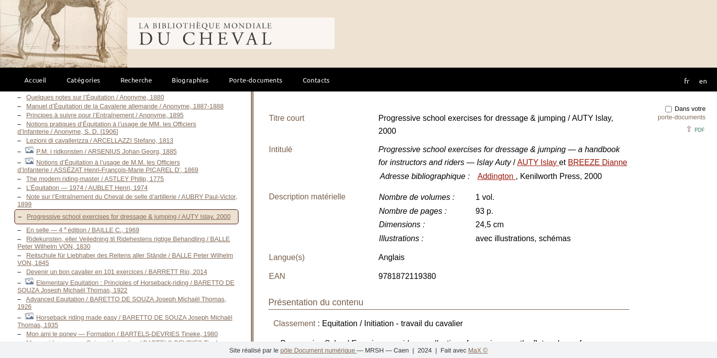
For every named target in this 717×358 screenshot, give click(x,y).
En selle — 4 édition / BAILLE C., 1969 (82, 230)
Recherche (136, 80)
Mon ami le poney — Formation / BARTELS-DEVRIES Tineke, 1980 (122, 334)
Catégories (84, 80)
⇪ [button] (695, 129)
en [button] (703, 80)
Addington (497, 176)
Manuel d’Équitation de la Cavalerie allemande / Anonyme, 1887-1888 (125, 106)
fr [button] (686, 80)
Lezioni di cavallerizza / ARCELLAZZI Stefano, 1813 (99, 140)
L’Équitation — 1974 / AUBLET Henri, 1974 (87, 187)
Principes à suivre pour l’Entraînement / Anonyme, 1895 (105, 115)
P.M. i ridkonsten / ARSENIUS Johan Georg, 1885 (106, 151)
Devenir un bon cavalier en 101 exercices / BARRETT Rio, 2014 (116, 271)
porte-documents (682, 117)
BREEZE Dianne (597, 162)
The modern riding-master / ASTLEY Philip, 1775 (95, 178)
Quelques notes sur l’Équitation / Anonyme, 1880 (95, 97)
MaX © (477, 350)
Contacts (316, 80)
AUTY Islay (538, 162)
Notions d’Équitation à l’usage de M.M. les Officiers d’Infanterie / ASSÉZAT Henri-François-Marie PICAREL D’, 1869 (107, 166)
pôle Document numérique (318, 350)
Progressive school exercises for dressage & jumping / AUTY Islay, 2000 (129, 216)
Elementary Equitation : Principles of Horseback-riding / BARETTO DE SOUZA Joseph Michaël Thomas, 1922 (126, 286)
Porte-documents (256, 80)
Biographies (190, 80)
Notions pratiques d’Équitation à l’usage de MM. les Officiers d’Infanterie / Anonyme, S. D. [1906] (106, 127)
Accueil (35, 80)
